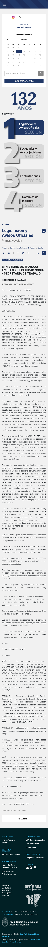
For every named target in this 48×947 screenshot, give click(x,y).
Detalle (40, 248)
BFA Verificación (32, 843)
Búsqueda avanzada (24, 81)
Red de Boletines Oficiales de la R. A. (9, 866)
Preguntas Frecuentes (35, 857)
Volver (6, 224)
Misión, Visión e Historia (8, 841)
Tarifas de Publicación (11, 854)
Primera (4, 248)
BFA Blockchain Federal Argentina (9, 872)
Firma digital (31, 847)
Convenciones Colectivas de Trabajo (22, 248)
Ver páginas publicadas (12, 260)
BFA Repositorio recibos (35, 840)
